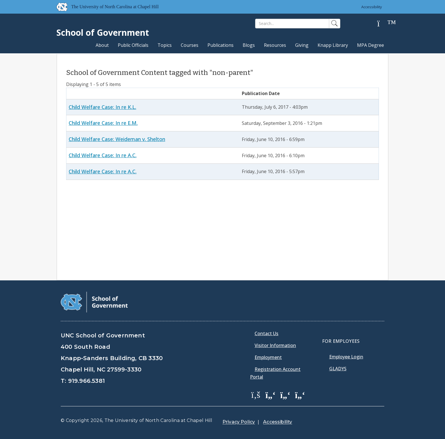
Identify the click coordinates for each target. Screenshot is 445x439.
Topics (165, 45)
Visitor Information (275, 345)
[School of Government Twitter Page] (270, 394)
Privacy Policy (238, 422)
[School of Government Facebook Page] (255, 394)
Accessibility (371, 6)
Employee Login (346, 357)
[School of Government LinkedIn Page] (285, 394)
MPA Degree (370, 45)
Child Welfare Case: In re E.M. (103, 122)
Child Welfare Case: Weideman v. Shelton (117, 139)
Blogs (249, 45)
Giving (301, 45)
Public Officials (133, 45)
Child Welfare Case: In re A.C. (103, 155)
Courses (189, 45)
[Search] (292, 23)
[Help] (383, 24)
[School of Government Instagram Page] (300, 394)
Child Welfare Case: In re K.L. (102, 107)
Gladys (338, 369)
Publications (220, 45)
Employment (268, 357)
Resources (275, 45)
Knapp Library (333, 45)
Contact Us (266, 333)
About (102, 45)
